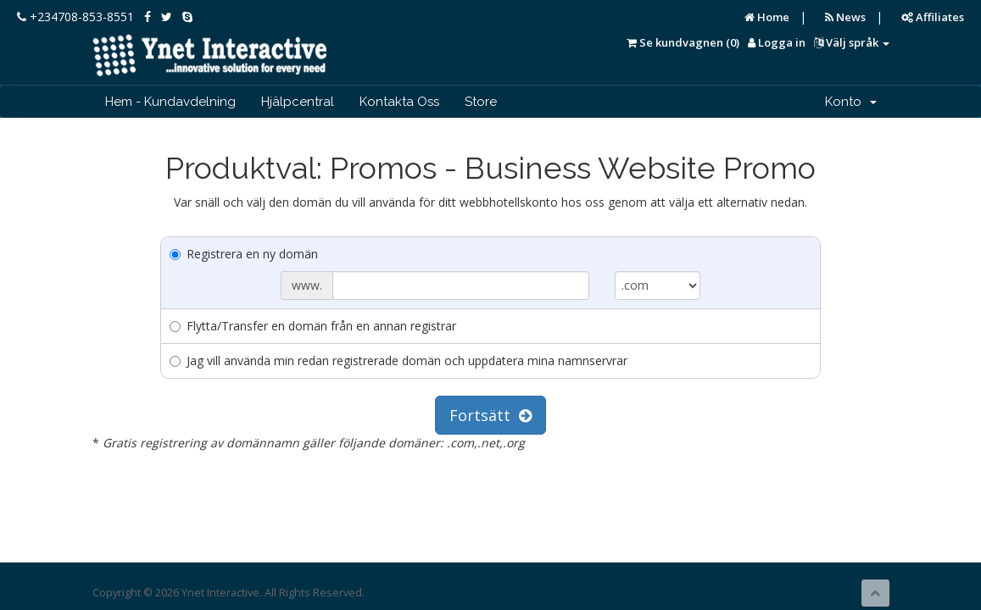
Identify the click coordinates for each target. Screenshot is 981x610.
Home (766, 17)
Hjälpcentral (297, 101)
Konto (851, 101)
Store (481, 101)
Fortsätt (490, 415)
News (845, 17)
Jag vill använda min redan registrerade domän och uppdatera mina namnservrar (398, 360)
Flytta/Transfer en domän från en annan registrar (313, 326)
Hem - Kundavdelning (170, 101)
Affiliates (932, 17)
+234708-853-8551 (75, 16)
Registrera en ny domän (244, 254)
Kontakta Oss (399, 101)
